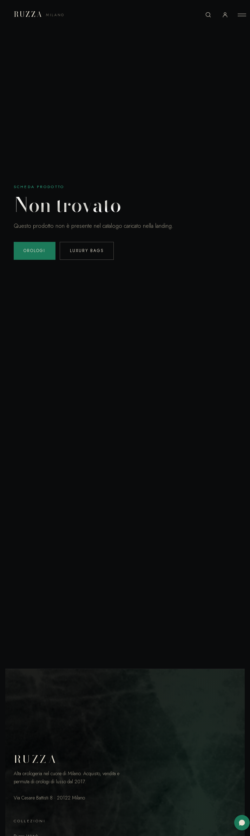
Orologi (35, 250)
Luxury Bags (87, 250)
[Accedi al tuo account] (225, 14)
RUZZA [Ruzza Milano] (39, 14)
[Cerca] (208, 14)
